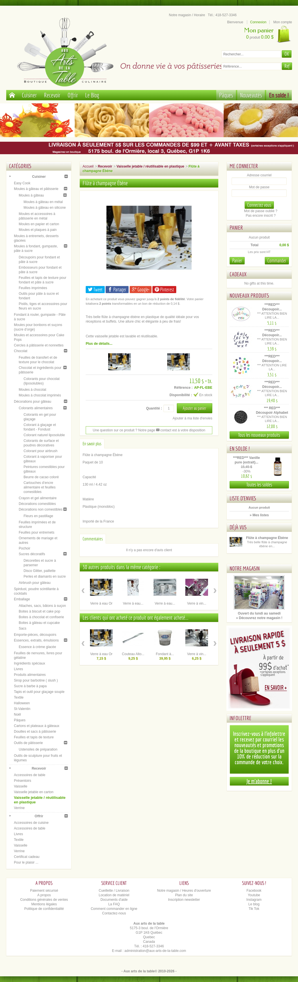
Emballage (22, 599)
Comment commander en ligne (114, 909)
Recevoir (52, 95)
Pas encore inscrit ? (261, 216)
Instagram (253, 900)
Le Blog (92, 95)
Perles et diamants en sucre (45, 576)
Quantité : (154, 408)
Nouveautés (251, 95)
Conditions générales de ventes (44, 900)
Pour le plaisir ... (26, 862)
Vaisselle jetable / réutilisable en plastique (150, 166)
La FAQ (114, 904)
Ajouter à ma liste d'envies (192, 418)
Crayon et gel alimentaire (37, 498)
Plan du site (184, 895)
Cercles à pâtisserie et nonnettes (39, 345)
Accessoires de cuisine (31, 823)
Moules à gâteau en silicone (45, 208)
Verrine (19, 808)
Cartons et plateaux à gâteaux (36, 726)
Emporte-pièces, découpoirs (35, 635)
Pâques (226, 95)
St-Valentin (22, 709)
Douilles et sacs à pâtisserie (35, 732)
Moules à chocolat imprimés (40, 395)
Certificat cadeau (26, 857)
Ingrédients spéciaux (29, 663)
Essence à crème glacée (37, 647)
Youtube (254, 895)
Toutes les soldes (259, 485)
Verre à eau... (133, 603)
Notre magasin (245, 568)
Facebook (253, 891)
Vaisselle (20, 786)
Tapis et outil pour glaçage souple (39, 692)
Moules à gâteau (31, 195)
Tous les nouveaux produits (259, 435)
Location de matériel (114, 895)
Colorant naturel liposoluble (44, 435)
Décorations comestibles (37, 504)
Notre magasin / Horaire (187, 15)
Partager (117, 289)
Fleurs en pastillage (38, 516)
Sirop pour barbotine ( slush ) (36, 680)
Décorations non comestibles (40, 509)
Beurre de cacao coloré (41, 477)
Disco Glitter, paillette (40, 571)
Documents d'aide (114, 900)
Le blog (253, 904)
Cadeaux (238, 274)
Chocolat (20, 351)
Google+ (140, 289)
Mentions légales (44, 904)
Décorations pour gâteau (32, 402)
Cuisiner (29, 95)
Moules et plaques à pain (37, 230)
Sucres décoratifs (32, 554)
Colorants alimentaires (36, 408)
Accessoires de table (29, 775)
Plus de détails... (99, 344)
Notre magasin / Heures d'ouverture (184, 891)
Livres (18, 669)
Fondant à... (165, 654)
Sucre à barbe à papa (30, 686)
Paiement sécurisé (44, 891)
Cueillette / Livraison (114, 891)
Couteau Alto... (133, 654)
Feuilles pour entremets (36, 532)
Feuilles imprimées (33, 288)
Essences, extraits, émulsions (36, 640)
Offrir (73, 95)
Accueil (88, 166)
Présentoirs (22, 781)
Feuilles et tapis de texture (34, 737)
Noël (17, 714)
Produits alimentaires (30, 675)
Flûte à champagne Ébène (267, 538)
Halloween (22, 703)
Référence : (183, 388)
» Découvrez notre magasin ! (259, 618)
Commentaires (93, 538)
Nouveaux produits (249, 295)
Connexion (258, 22)
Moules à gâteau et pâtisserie (36, 189)
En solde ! (279, 95)
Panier (236, 227)
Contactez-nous (114, 913)
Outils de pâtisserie (28, 743)
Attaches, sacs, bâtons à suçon (42, 606)
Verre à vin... (196, 603)
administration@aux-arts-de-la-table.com (155, 951)
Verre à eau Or (101, 603)
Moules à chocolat (32, 390)
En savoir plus (92, 443)
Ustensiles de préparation (38, 749)
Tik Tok (254, 909)
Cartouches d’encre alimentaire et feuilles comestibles (40, 487)
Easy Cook (22, 183)
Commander (276, 261)
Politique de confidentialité (44, 909)
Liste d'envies (243, 498)
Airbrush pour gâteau (35, 583)
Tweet (95, 289)
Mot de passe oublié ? (260, 211)
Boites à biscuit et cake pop (39, 611)
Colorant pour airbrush (40, 451)
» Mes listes (259, 515)
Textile (19, 697)
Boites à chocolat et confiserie (41, 617)
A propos (44, 895)
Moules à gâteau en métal (43, 202)
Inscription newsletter (184, 900)
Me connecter (244, 166)
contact (163, 430)
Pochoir (24, 548)
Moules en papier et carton (39, 224)
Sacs (22, 628)
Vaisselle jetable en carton (33, 792)
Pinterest (164, 289)
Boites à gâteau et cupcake (39, 623)
